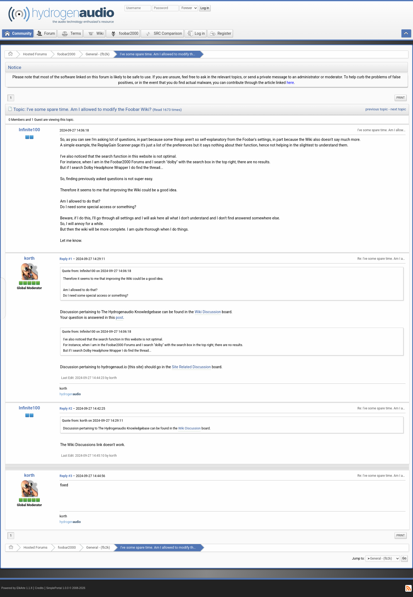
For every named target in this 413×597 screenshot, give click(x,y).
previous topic (376, 109)
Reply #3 (66, 476)
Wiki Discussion (208, 312)
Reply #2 (66, 408)
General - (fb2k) (98, 54)
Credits (39, 588)
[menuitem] (401, 98)
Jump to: (358, 558)
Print (400, 97)
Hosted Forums (35, 54)
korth (29, 258)
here (290, 82)
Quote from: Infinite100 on (96, 271)
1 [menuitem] (11, 98)
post (119, 317)
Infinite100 (29, 129)
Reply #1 (66, 259)
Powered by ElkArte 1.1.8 (16, 588)
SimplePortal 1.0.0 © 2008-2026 (65, 588)
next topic (398, 109)
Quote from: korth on (92, 420)
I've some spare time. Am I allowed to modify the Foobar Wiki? (168, 54)
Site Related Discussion (191, 367)
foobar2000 (66, 54)
